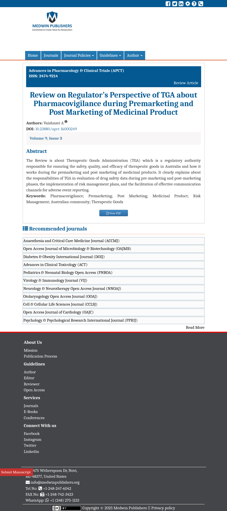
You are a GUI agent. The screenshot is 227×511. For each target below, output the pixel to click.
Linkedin (31, 451)
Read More (195, 327)
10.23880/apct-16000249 (56, 129)
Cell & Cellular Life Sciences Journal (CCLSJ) (60, 304)
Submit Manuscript (16, 472)
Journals (51, 55)
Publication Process (40, 356)
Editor (29, 378)
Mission (31, 350)
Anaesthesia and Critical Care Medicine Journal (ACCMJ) (71, 240)
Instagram (33, 439)
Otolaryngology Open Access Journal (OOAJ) (60, 296)
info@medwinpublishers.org (55, 482)
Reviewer (32, 384)
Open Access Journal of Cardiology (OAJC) (58, 312)
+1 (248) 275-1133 (64, 500)
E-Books (31, 411)
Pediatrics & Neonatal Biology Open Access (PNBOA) (68, 272)
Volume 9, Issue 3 (46, 138)
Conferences (34, 417)
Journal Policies (79, 55)
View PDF (113, 213)
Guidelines (110, 55)
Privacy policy (163, 508)
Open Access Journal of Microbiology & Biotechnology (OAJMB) (77, 248)
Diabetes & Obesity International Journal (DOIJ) (64, 256)
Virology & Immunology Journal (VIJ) (55, 280)
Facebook (32, 433)
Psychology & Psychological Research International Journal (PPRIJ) (80, 320)
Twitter (30, 445)
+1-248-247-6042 (57, 488)
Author (134, 55)
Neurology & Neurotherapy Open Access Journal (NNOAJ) (72, 288)
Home (33, 55)
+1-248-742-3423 (59, 494)
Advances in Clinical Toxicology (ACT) (55, 264)
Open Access (34, 390)
